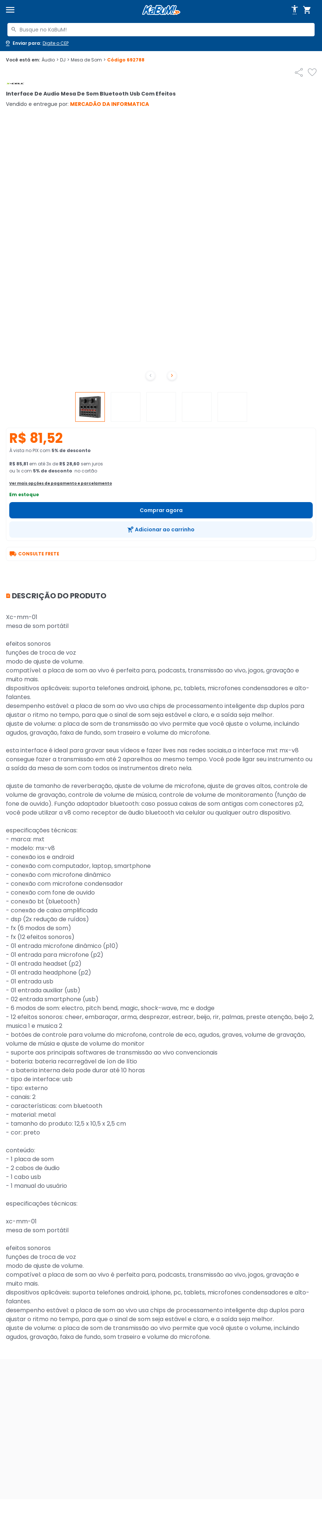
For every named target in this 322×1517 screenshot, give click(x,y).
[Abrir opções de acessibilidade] (294, 10)
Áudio (50, 60)
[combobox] (161, 29)
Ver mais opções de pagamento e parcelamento (60, 483)
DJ (64, 60)
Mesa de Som (88, 60)
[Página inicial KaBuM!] (161, 10)
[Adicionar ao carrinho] (161, 529)
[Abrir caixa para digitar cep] (36, 43)
